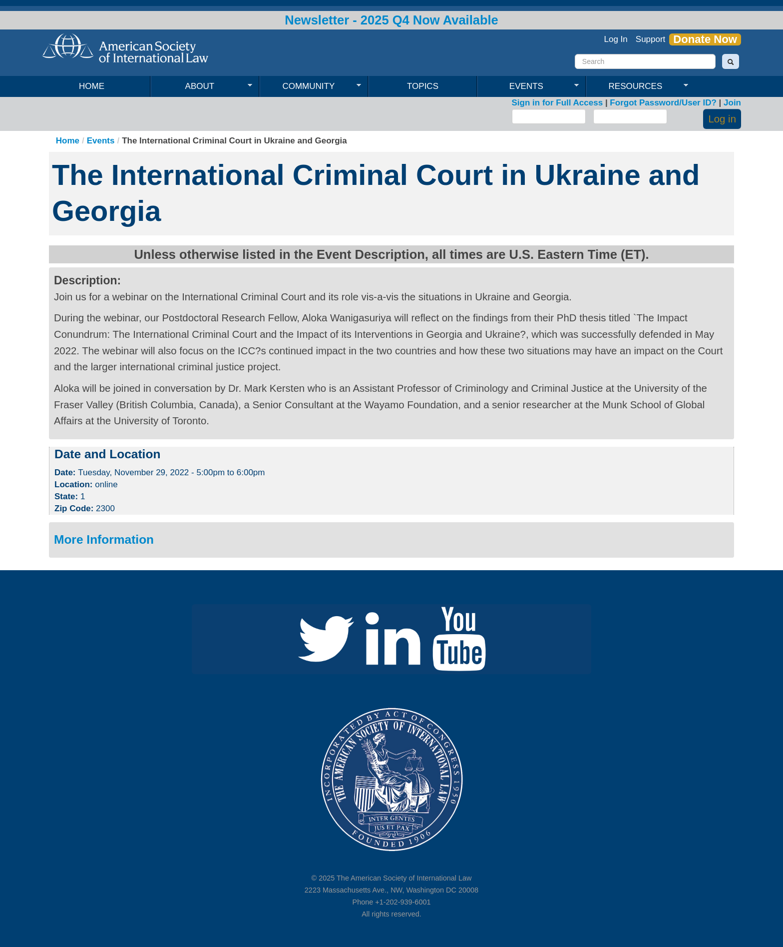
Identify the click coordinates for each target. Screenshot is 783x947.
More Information (104, 539)
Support (651, 39)
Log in (722, 118)
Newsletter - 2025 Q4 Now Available (391, 20)
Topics (422, 86)
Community (310, 86)
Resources (637, 86)
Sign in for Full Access (557, 102)
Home (91, 86)
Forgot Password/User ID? (663, 102)
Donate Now (705, 39)
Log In (616, 39)
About (201, 86)
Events (528, 86)
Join (732, 102)
